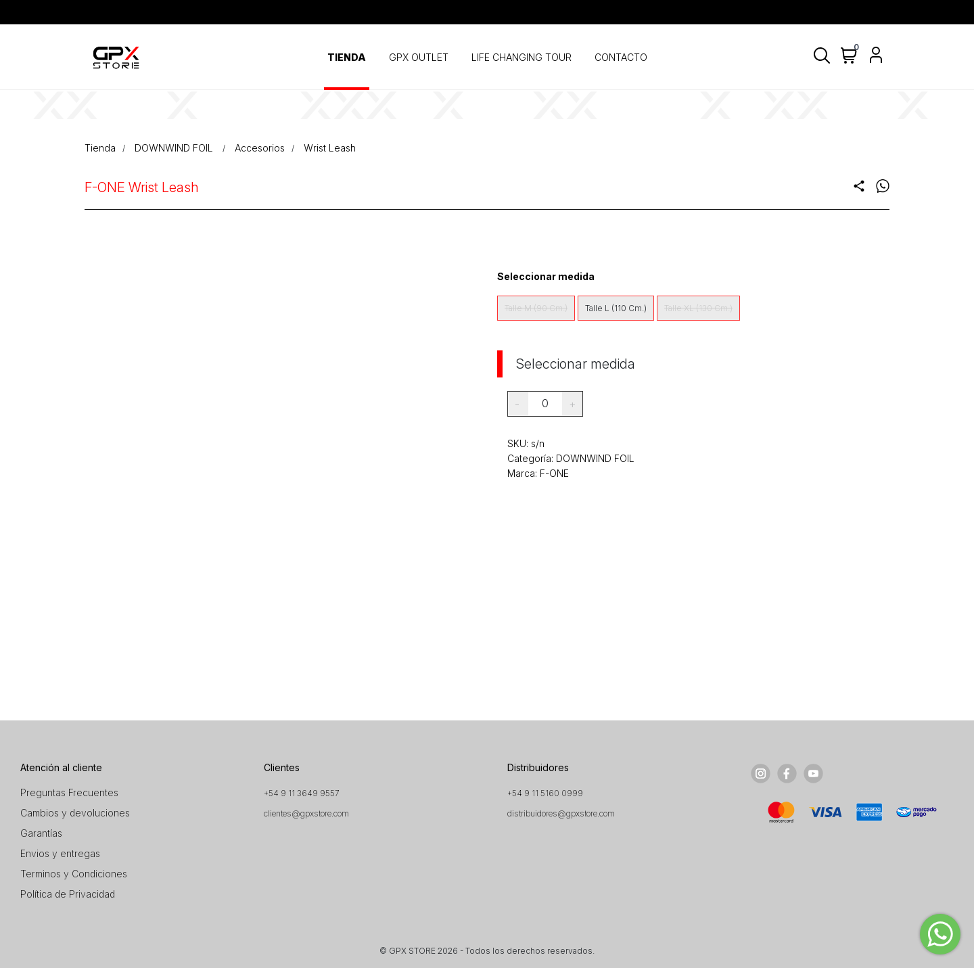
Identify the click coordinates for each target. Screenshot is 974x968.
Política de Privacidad (67, 894)
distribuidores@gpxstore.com (561, 813)
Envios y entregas (60, 853)
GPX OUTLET (418, 57)
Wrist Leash (330, 148)
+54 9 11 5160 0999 (545, 793)
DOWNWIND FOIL (175, 148)
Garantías (41, 833)
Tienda (100, 148)
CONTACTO (621, 57)
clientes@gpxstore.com (306, 813)
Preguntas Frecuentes (69, 792)
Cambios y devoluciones (75, 813)
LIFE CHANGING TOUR (521, 57)
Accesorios (260, 148)
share (859, 186)
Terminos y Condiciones (73, 873)
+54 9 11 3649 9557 (302, 793)
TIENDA (346, 57)
